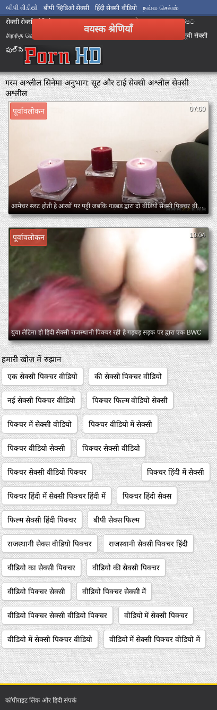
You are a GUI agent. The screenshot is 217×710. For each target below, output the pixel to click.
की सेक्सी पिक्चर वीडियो (128, 376)
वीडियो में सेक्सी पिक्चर (156, 615)
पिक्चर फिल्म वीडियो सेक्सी (130, 400)
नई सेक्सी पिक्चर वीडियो (41, 400)
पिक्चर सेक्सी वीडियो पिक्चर (46, 472)
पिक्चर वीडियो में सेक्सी (121, 424)
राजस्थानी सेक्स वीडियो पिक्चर (49, 544)
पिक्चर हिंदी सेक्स (147, 496)
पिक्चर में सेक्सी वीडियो (39, 424)
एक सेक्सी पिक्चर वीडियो (42, 376)
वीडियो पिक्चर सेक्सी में (114, 591)
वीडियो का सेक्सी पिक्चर (41, 567)
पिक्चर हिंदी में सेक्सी (175, 472)
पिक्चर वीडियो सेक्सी (36, 448)
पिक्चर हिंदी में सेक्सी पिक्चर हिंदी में (56, 496)
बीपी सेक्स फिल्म (116, 520)
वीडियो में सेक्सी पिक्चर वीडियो (49, 639)
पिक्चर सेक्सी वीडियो (111, 448)
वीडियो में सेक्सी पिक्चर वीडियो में (154, 639)
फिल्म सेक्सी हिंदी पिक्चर (41, 520)
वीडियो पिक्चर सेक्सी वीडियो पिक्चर (57, 615)
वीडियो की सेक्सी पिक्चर (126, 567)
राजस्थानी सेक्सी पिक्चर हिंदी (148, 544)
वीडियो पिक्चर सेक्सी (36, 591)
